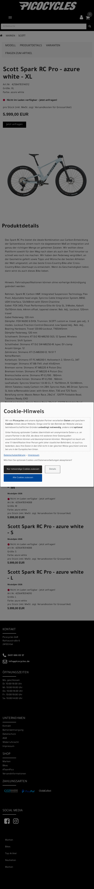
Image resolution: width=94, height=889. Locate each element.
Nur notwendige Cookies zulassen (23, 469)
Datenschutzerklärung (14, 455)
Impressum (33, 455)
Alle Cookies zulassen (23, 478)
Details (52, 469)
